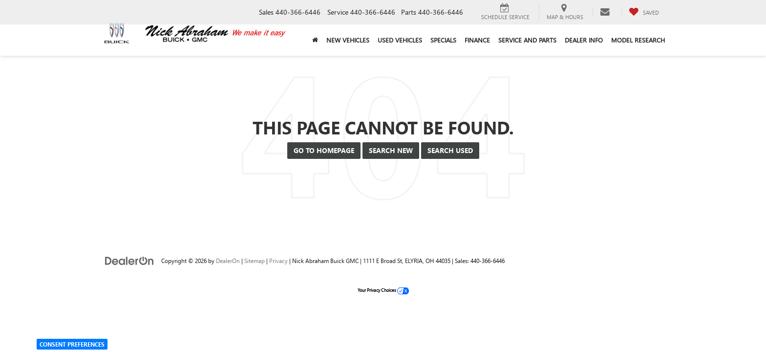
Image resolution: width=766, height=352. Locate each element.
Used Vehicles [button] (400, 40)
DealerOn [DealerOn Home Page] (228, 260)
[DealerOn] (129, 260)
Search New (391, 150)
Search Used (450, 150)
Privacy (278, 260)
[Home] (315, 40)
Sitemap (254, 260)
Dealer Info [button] (584, 40)
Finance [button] (477, 40)
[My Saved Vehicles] (643, 12)
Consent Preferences (72, 344)
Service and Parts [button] (527, 40)
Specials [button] (443, 40)
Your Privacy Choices (383, 290)
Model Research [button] (638, 40)
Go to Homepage (324, 150)
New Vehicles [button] (347, 40)
